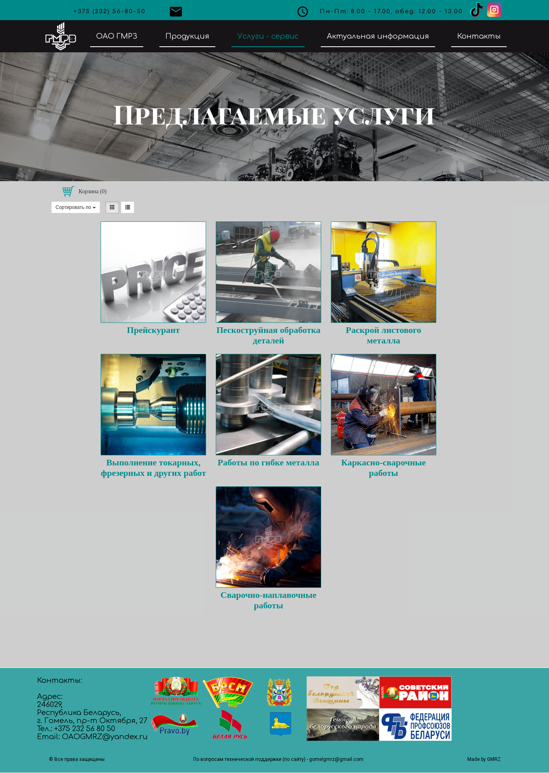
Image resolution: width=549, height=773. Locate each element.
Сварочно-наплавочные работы (268, 600)
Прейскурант (153, 330)
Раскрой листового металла (383, 335)
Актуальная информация (378, 36)
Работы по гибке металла (268, 462)
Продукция (187, 36)
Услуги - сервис (268, 36)
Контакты (479, 36)
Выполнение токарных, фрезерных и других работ (153, 467)
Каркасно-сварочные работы (383, 467)
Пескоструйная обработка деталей (269, 335)
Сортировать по (76, 207)
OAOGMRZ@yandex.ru (105, 737)
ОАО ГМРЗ (116, 36)
